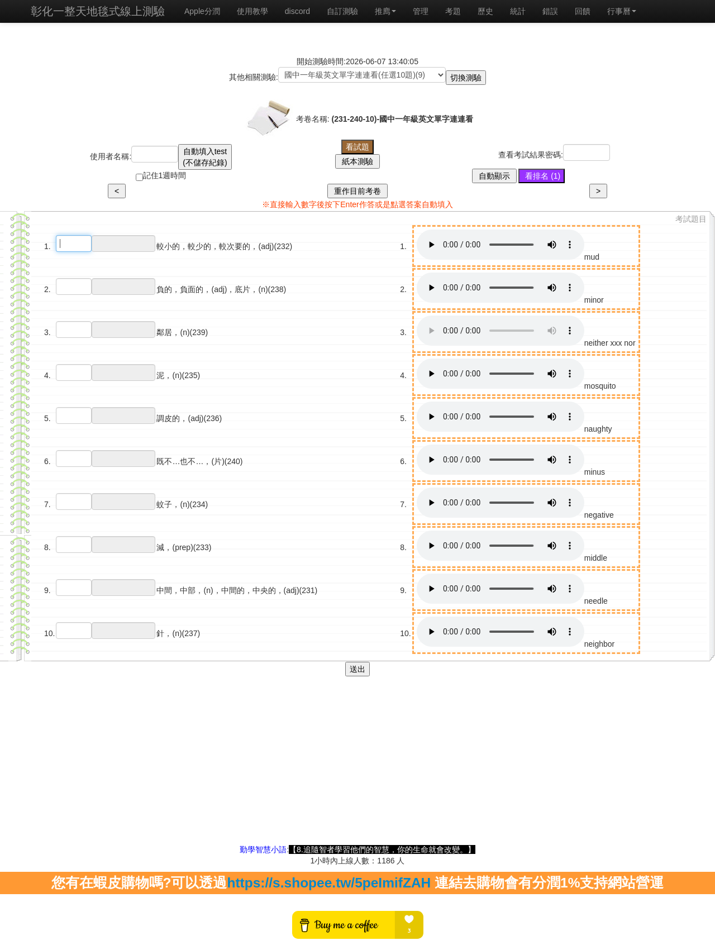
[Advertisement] (357, 766)
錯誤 (550, 11)
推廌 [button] (385, 11)
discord (297, 11)
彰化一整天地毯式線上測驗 (98, 11)
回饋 (582, 11)
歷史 (485, 11)
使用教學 (252, 11)
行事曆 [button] (621, 11)
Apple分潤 (202, 11)
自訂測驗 (342, 11)
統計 (518, 11)
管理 (420, 11)
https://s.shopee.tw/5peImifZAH (329, 882)
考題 (453, 11)
